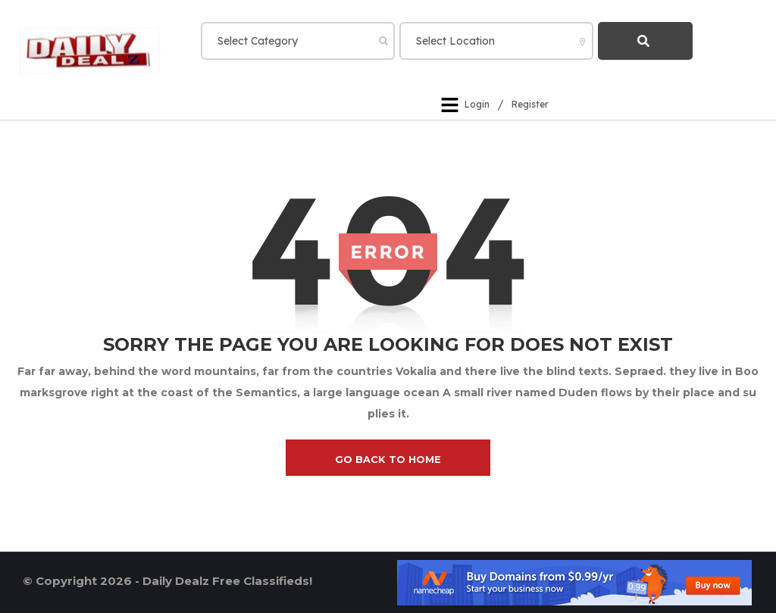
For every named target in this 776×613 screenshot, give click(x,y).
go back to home (388, 459)
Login (477, 105)
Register (530, 105)
